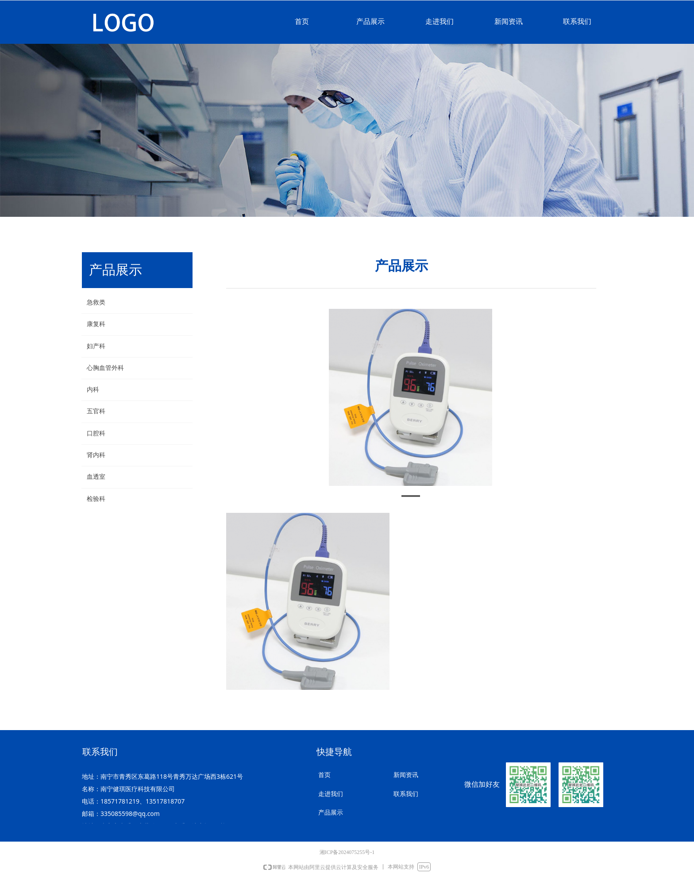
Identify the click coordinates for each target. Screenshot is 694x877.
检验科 (96, 499)
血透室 (96, 476)
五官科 (96, 411)
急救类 (96, 302)
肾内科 (96, 455)
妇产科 (96, 346)
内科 (93, 389)
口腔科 (96, 433)
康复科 (96, 324)
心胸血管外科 (105, 368)
